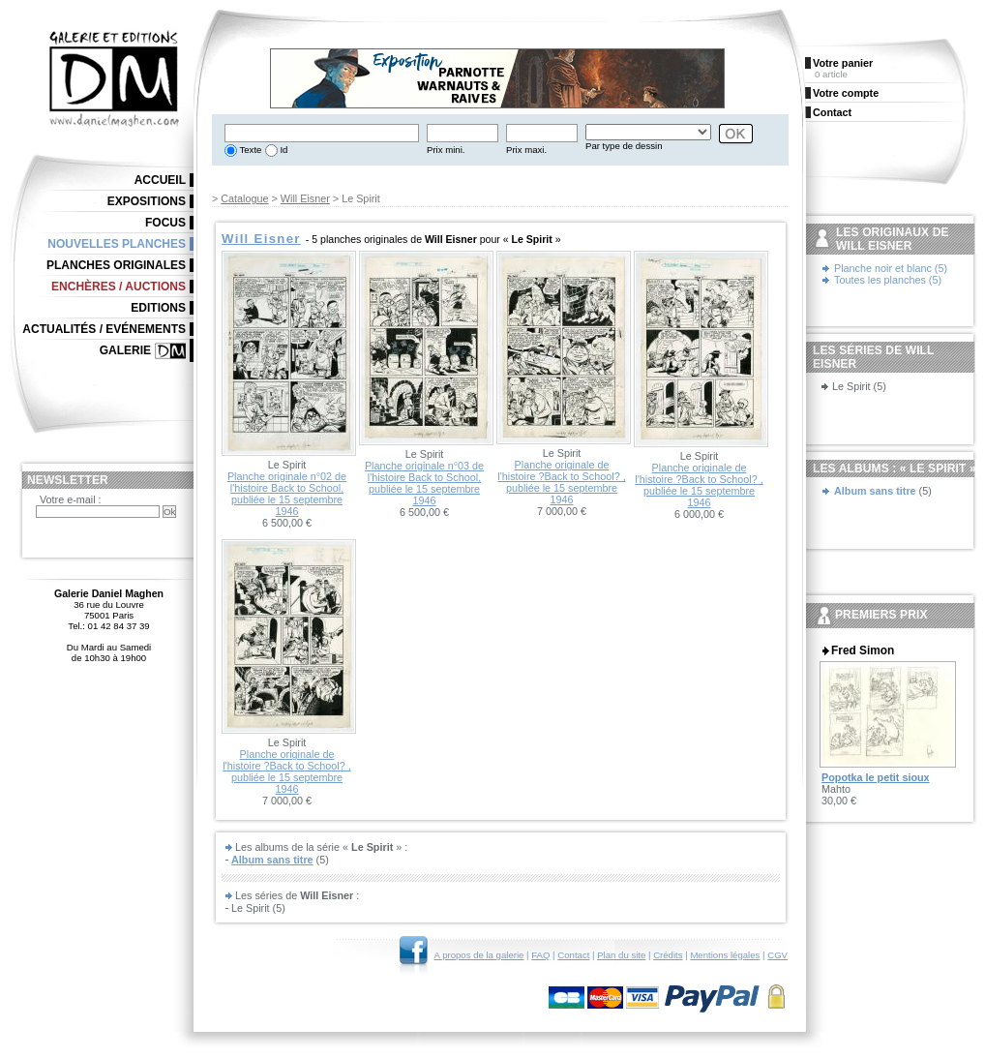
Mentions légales (725, 955)
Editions (158, 308)
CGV (777, 955)
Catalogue (244, 198)
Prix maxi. (526, 149)
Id (283, 149)
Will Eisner (305, 198)
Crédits (667, 955)
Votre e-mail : (71, 499)
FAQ (540, 955)
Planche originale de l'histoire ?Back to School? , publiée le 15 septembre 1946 (561, 482)
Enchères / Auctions (118, 286)
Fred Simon (862, 650)
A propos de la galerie (479, 955)
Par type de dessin (623, 145)
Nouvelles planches (116, 244)
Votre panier (843, 63)
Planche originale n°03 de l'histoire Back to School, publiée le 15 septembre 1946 (424, 483)
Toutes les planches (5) (887, 280)
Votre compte (846, 93)
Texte (249, 149)
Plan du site (621, 955)
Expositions (146, 201)
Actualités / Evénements (104, 329)
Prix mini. (445, 149)
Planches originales (116, 265)
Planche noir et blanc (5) (890, 268)
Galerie (125, 350)
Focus (165, 222)
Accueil (160, 180)
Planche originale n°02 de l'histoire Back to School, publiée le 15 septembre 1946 (286, 493)
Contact (573, 955)
